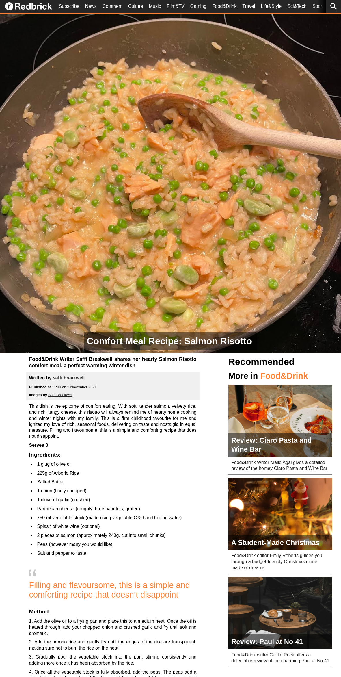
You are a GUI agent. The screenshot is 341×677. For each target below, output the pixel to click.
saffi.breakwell (69, 377)
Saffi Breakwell (60, 395)
